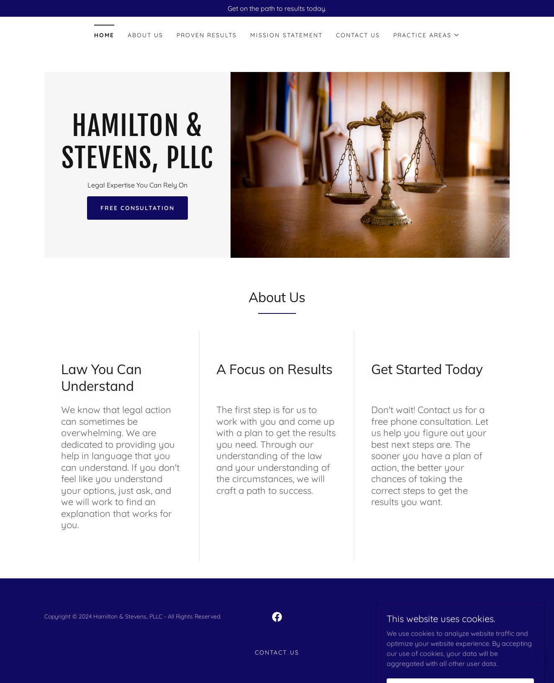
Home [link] (104, 35)
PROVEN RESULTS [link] (207, 35)
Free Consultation (137, 208)
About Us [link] (145, 35)
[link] (137, 166)
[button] (426, 35)
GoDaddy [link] (453, 616)
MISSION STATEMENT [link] (286, 35)
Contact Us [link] (358, 35)
